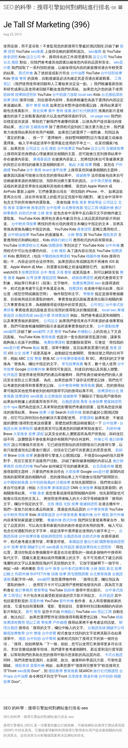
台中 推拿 (52, 568)
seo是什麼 (42, 315)
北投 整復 (34, 358)
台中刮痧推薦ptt (42, 482)
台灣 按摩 (33, 278)
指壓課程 (55, 245)
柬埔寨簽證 (42, 159)
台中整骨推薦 (97, 509)
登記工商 (91, 208)
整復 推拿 (79, 202)
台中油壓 (78, 73)
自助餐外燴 (36, 369)
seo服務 (95, 51)
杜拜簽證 (10, 375)
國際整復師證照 (111, 542)
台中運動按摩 (108, 326)
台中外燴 (112, 245)
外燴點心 (84, 331)
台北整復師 (53, 396)
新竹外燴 (117, 515)
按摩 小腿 (46, 412)
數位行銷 (91, 542)
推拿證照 (10, 57)
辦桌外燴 (90, 676)
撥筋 (22, 638)
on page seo (100, 116)
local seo (85, 94)
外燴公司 (101, 439)
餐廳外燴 (85, 515)
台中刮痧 (34, 638)
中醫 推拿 (37, 493)
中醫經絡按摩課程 (56, 256)
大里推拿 (20, 434)
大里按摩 (72, 471)
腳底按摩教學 (14, 633)
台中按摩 (53, 208)
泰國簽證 (76, 542)
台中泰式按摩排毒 (75, 568)
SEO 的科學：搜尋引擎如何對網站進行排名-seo (61, 7)
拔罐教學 (83, 175)
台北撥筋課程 (112, 94)
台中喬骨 (49, 638)
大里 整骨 (54, 331)
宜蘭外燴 (23, 208)
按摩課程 (22, 396)
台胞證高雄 (24, 315)
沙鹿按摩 (63, 482)
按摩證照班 (30, 272)
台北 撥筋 (11, 62)
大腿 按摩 (84, 164)
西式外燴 (26, 73)
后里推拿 (75, 676)
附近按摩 (40, 111)
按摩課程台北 (29, 245)
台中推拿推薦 (67, 515)
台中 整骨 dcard (38, 170)
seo (98, 283)
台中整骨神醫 (69, 385)
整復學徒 (95, 202)
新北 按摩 (114, 568)
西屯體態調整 (78, 574)
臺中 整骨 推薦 (37, 105)
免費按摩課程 (83, 283)
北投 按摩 (71, 504)
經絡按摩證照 (82, 278)
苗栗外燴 (36, 601)
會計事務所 (24, 590)
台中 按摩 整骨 (15, 547)
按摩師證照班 (26, 94)
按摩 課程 (11, 100)
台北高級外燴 (103, 466)
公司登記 (97, 305)
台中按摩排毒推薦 (70, 358)
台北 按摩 (21, 353)
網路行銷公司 (61, 240)
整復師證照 (113, 401)
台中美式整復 (101, 181)
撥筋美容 (110, 235)
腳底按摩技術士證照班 (93, 547)
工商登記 (15, 595)
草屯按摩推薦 (72, 364)
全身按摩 (96, 401)
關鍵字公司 (37, 547)
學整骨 (88, 294)
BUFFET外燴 (40, 574)
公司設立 (33, 148)
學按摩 (46, 622)
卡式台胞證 (114, 655)
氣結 (72, 164)
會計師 (24, 127)
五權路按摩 (39, 127)
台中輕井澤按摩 (24, 224)
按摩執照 (26, 428)
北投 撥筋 (55, 504)
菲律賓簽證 (60, 315)
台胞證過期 (71, 401)
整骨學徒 (41, 590)
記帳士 (8, 574)
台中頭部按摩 (111, 73)
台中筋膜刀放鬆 (64, 94)
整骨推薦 (48, 337)
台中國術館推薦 (15, 482)
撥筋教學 (55, 671)
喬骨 (84, 401)
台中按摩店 (66, 148)
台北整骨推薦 (72, 208)
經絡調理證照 (52, 536)
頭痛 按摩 (25, 455)
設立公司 (33, 57)
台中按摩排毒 (29, 536)
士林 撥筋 (58, 251)
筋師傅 (8, 94)
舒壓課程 (87, 418)
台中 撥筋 (101, 515)
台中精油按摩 (18, 235)
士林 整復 (75, 235)
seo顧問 (9, 331)
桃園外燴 (106, 208)
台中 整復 (48, 272)
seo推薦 (37, 51)
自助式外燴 (28, 213)
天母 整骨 (64, 272)
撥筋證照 (49, 278)
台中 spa (10, 407)
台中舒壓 (49, 633)
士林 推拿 (45, 213)
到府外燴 (74, 412)
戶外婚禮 (60, 622)
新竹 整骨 (33, 612)
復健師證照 (89, 504)
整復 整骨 (18, 78)
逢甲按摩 (59, 170)
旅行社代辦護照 (85, 111)
